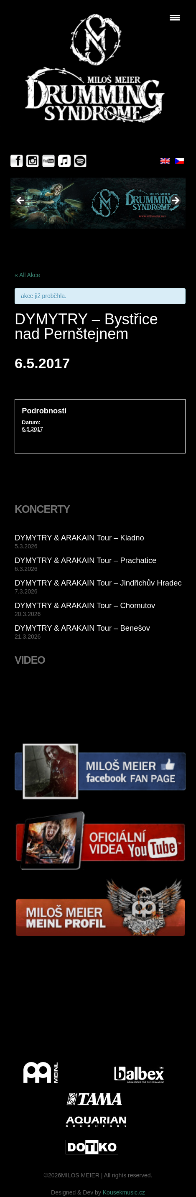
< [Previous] (21, 201)
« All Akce (27, 275)
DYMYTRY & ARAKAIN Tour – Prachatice (85, 560)
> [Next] (175, 201)
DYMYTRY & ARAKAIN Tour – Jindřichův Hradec (98, 582)
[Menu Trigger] (174, 17)
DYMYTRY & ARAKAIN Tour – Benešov (82, 628)
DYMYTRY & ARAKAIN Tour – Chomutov (85, 605)
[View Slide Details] (98, 203)
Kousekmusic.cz (124, 1192)
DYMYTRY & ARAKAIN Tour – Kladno (79, 537)
